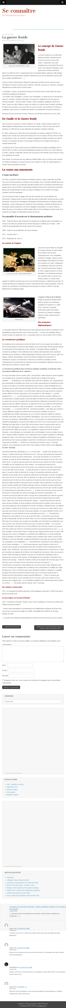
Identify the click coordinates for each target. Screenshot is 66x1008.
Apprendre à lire (12, 787)
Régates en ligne (12, 795)
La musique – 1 (21, 987)
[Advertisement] (38, 26)
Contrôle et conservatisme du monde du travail (22, 883)
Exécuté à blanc (12, 789)
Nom (4, 665)
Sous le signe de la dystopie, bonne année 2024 (23, 895)
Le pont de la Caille (23, 928)
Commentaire (7, 644)
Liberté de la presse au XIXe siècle (18, 893)
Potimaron (10, 877)
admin (5, 40)
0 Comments (20, 40)
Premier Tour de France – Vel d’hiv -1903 (20, 885)
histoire (10, 34)
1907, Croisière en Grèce (15, 784)
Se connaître (19, 10)
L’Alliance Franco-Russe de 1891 (18, 880)
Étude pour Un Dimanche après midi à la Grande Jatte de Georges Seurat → (49, 627)
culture (4, 34)
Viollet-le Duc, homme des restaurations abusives (23, 890)
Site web (5, 676)
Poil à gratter (11, 792)
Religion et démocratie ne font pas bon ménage (23, 888)
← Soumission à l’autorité (12, 627)
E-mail (4, 670)
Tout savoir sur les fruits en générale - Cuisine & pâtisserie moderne (32, 907)
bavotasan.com (42, 1006)
